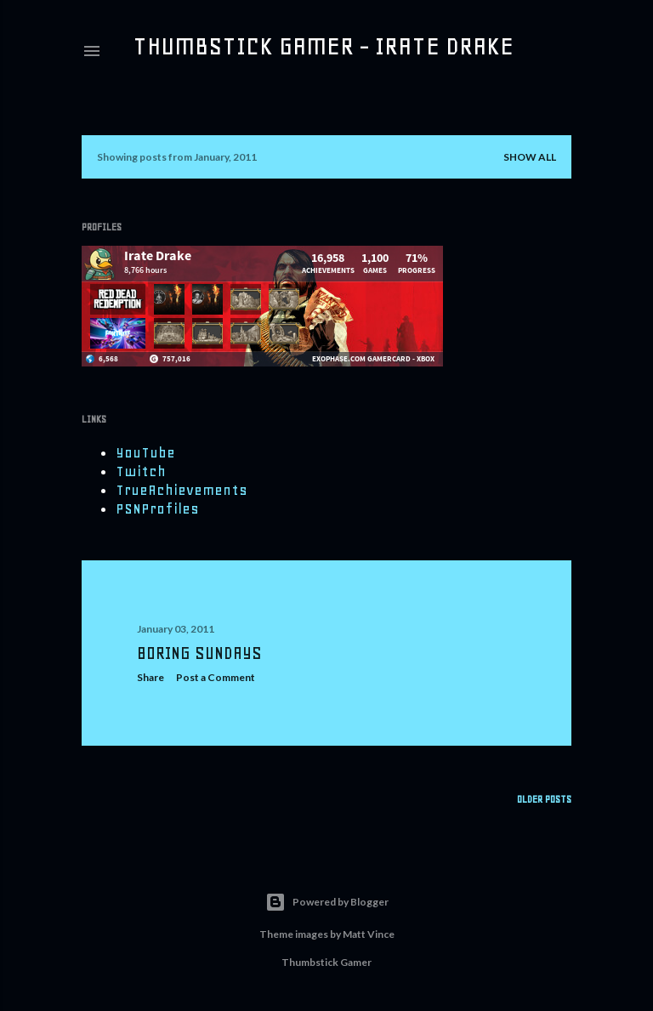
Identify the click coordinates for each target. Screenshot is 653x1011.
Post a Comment (215, 677)
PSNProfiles (157, 508)
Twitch (141, 471)
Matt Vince (369, 934)
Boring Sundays (199, 653)
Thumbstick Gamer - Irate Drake (323, 45)
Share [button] (150, 677)
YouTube (145, 452)
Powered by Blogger (327, 902)
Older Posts (544, 799)
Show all (529, 157)
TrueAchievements (181, 489)
